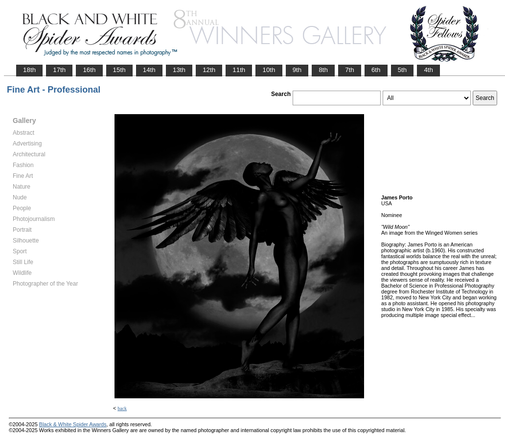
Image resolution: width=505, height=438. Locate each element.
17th (59, 69)
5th (402, 69)
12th (209, 69)
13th (179, 69)
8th (323, 69)
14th (149, 69)
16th (89, 69)
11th (239, 69)
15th (119, 69)
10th (268, 69)
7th (350, 69)
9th (297, 69)
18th (29, 69)
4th (428, 69)
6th (376, 69)
